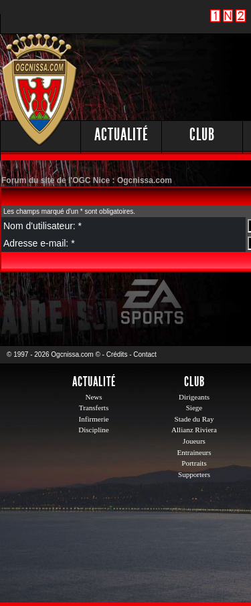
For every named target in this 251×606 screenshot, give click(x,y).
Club (202, 134)
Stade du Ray (194, 419)
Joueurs (194, 441)
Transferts (93, 408)
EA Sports (153, 302)
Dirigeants (194, 397)
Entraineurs (194, 452)
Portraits (194, 463)
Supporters (194, 474)
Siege (194, 408)
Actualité (121, 134)
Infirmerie (94, 419)
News (93, 397)
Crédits (117, 354)
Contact (144, 354)
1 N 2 (228, 23)
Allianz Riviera (194, 430)
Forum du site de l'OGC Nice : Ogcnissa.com (86, 180)
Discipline (93, 430)
